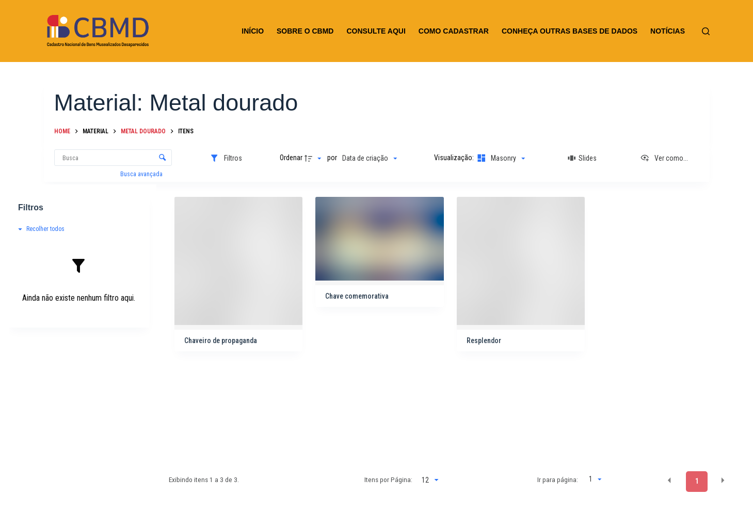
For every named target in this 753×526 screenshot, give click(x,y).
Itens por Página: (388, 479)
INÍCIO (253, 31)
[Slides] (582, 158)
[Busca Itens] (113, 157)
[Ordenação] (369, 158)
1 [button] (697, 481)
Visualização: (454, 157)
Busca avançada (142, 174)
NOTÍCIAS (667, 31)
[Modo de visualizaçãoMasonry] (500, 158)
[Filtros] (226, 158)
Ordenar (291, 157)
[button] (669, 480)
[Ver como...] (664, 158)
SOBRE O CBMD (305, 31)
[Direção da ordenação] (314, 158)
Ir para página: (557, 479)
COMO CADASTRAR (454, 31)
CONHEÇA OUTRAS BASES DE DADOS (569, 31)
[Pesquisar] (706, 31)
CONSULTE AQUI (375, 31)
